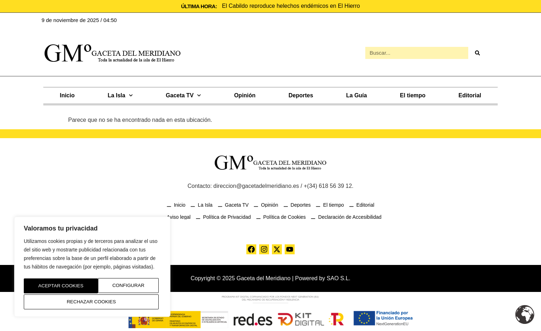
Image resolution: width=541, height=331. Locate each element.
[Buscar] (477, 53)
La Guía (356, 95)
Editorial (470, 95)
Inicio (67, 95)
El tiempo (413, 95)
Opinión (244, 95)
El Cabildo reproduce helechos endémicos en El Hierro (291, 6)
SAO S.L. (338, 278)
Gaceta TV (183, 94)
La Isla (120, 94)
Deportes (301, 95)
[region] (92, 268)
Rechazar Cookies (121, 287)
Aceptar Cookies (92, 302)
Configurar (52, 287)
